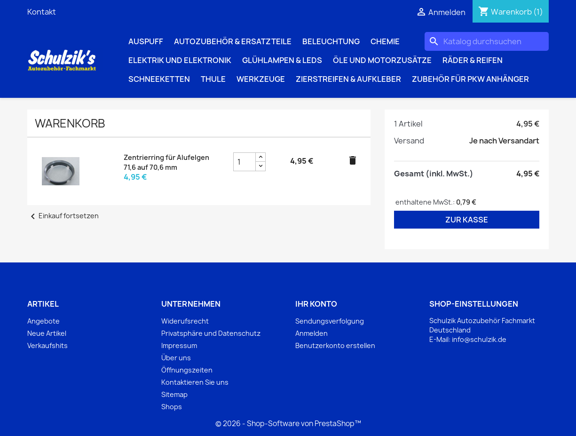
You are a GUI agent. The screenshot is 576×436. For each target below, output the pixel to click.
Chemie (385, 41)
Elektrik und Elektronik (179, 60)
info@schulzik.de (479, 339)
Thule (213, 79)
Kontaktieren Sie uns (195, 382)
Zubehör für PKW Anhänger (470, 79)
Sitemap (174, 394)
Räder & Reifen (472, 60)
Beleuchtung (331, 41)
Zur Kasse (466, 219)
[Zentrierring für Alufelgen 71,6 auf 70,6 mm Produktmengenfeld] (244, 161)
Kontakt (41, 12)
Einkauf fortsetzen (63, 215)
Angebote (43, 321)
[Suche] (487, 41)
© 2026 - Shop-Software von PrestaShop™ (288, 423)
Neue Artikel (46, 333)
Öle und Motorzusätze (382, 60)
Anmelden (311, 333)
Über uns (176, 357)
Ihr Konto (316, 304)
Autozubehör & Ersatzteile (233, 41)
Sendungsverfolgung (329, 321)
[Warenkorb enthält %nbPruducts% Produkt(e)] (510, 12)
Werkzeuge (261, 79)
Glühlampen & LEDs (282, 60)
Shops (171, 406)
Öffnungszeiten (187, 369)
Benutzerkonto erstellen (335, 345)
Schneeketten (159, 79)
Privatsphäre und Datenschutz (210, 333)
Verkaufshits (47, 345)
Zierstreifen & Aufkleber (348, 79)
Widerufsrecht (185, 321)
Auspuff (145, 41)
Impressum (179, 345)
